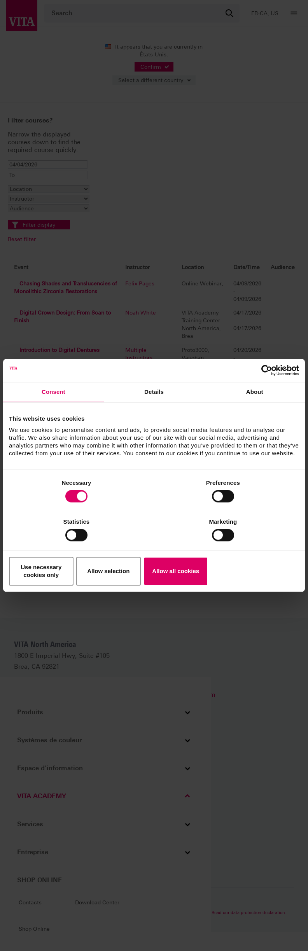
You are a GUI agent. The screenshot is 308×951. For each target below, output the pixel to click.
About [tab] (254, 415)
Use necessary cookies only (56, 552)
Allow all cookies (251, 552)
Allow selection (154, 552)
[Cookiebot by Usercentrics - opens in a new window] (265, 394)
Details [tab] (154, 415)
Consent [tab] (53, 415)
